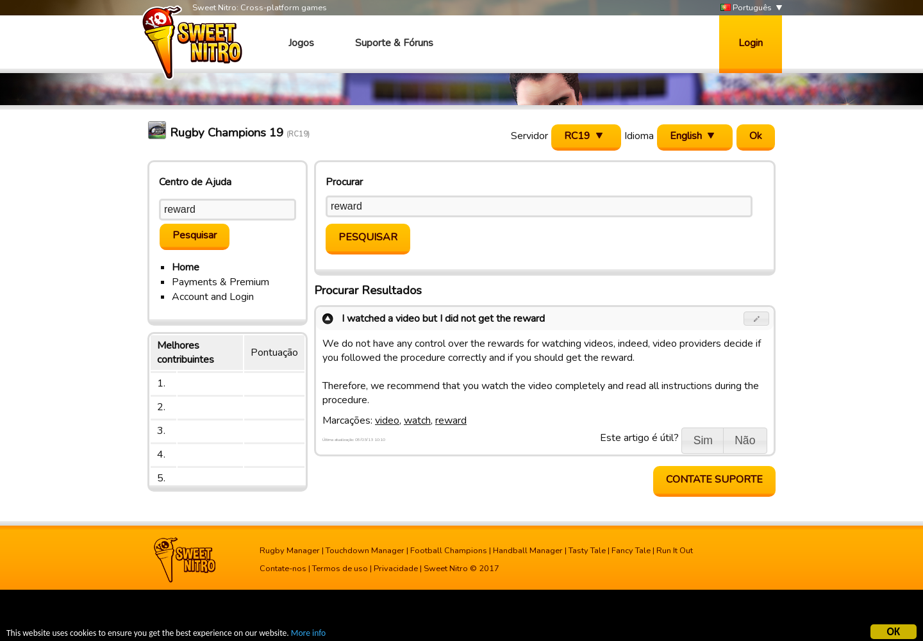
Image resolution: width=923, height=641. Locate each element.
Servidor (529, 136)
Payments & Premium (220, 282)
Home (185, 267)
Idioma (639, 136)
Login (750, 43)
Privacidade (396, 568)
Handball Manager (528, 550)
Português (746, 8)
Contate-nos (283, 568)
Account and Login (213, 297)
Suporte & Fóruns (394, 43)
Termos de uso (340, 568)
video (387, 420)
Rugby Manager (290, 550)
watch (417, 420)
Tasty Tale (587, 550)
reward (451, 420)
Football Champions (448, 550)
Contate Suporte (714, 479)
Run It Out (674, 550)
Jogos (301, 43)
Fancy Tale (631, 550)
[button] (757, 319)
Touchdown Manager (365, 550)
